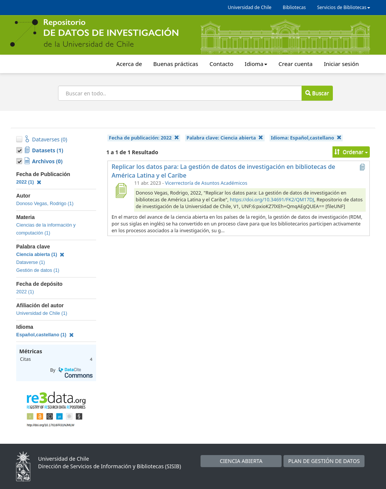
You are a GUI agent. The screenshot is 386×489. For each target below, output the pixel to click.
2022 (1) (28, 182)
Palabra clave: (225, 138)
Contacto (221, 63)
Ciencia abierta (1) (40, 254)
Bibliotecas (294, 7)
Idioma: (306, 138)
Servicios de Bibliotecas (343, 7)
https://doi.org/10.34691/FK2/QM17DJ (272, 199)
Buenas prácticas (175, 63)
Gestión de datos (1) (37, 270)
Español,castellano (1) (45, 334)
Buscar (317, 93)
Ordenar (351, 151)
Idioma (256, 63)
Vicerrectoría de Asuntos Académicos (206, 183)
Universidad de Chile (249, 7)
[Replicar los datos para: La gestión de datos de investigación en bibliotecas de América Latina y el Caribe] (121, 190)
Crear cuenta (295, 63)
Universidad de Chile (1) (41, 313)
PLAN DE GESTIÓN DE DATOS (324, 460)
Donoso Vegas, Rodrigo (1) (45, 203)
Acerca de (129, 63)
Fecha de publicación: (144, 138)
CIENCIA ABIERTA (241, 460)
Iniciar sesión (341, 63)
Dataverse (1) (30, 262)
